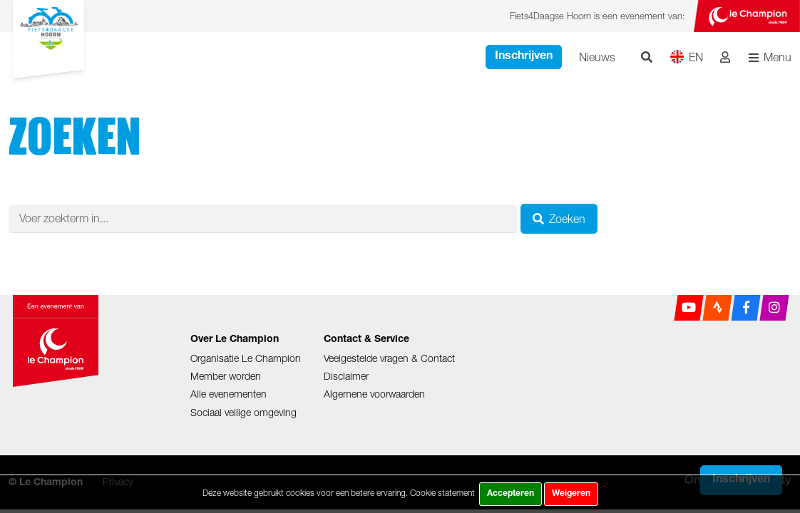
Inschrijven (524, 57)
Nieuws (597, 57)
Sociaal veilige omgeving (243, 412)
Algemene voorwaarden (374, 394)
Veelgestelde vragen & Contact (389, 358)
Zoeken (559, 218)
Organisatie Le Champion (245, 358)
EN (686, 56)
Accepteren (510, 493)
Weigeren (571, 493)
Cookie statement (442, 492)
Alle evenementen (228, 394)
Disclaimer (346, 376)
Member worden (225, 376)
